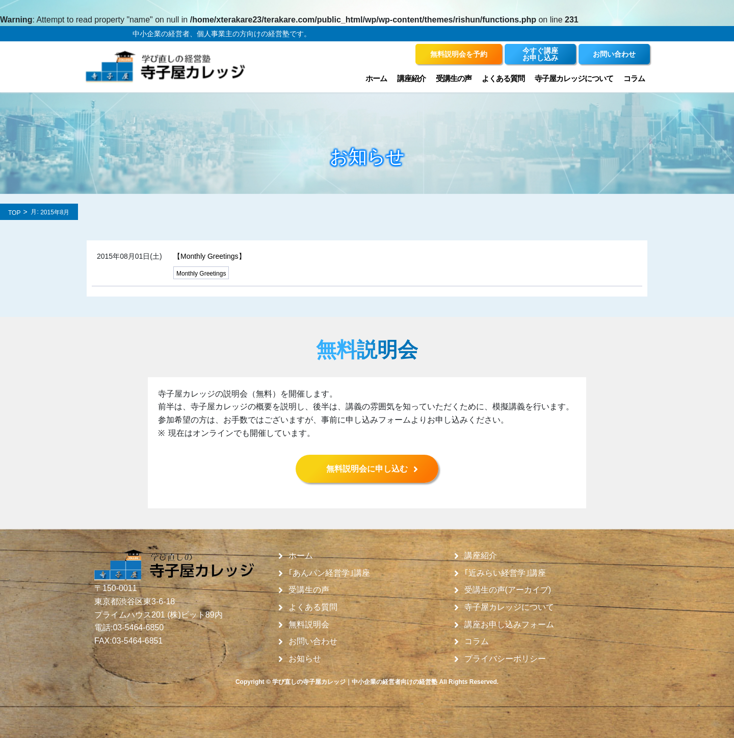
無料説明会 (309, 625)
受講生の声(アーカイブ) (508, 590)
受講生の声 (453, 78)
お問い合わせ (313, 641)
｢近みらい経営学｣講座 (505, 573)
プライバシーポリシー (505, 659)
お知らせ (305, 659)
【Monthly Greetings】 (209, 256)
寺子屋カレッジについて (574, 78)
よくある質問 (503, 78)
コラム (634, 78)
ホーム (376, 78)
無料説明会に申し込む (367, 468)
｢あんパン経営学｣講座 (329, 573)
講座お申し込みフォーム (509, 625)
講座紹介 (411, 78)
